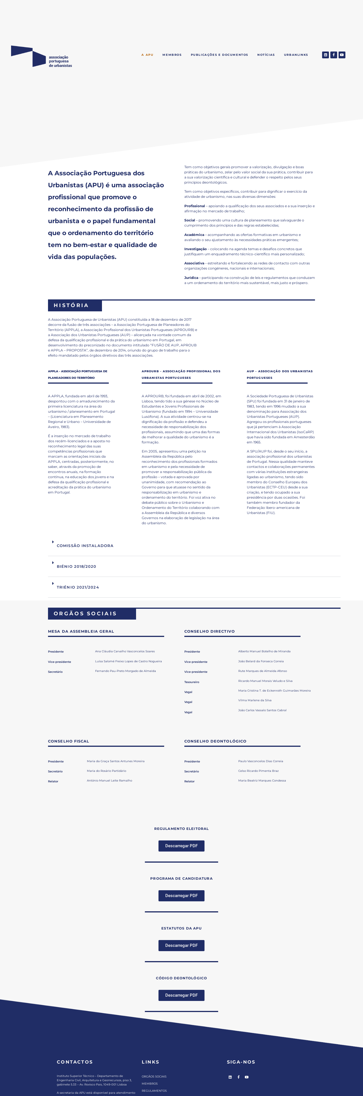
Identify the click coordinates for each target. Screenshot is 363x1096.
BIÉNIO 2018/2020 (77, 566)
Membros (172, 55)
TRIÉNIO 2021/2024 (78, 587)
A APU (147, 55)
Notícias (266, 55)
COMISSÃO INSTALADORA (85, 545)
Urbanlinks (296, 55)
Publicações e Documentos (219, 55)
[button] (194, 545)
